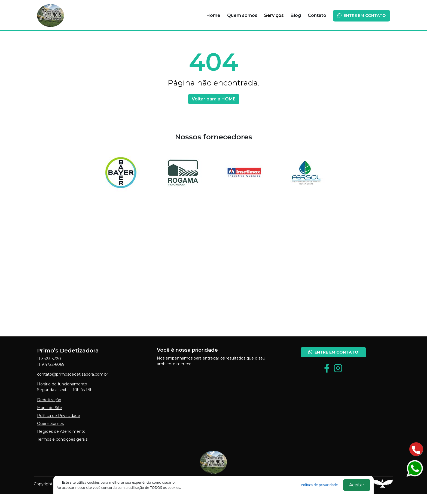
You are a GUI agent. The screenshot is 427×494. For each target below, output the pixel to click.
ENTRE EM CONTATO (361, 15)
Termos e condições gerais (62, 439)
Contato (317, 15)
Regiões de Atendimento (61, 431)
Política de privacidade (320, 484)
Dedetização (49, 399)
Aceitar (356, 484)
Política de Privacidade (58, 415)
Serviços (274, 15)
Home (213, 15)
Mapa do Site (49, 407)
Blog (296, 15)
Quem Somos (50, 423)
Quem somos (242, 15)
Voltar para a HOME (214, 99)
